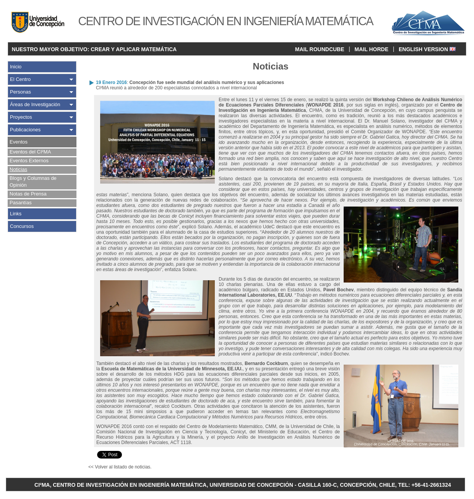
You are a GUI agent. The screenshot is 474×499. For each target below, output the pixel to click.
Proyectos (21, 117)
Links (15, 213)
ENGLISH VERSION (427, 49)
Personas (20, 92)
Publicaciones (25, 129)
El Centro (20, 79)
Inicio (15, 66)
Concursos (22, 226)
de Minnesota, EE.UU (218, 368)
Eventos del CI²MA (30, 152)
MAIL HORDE (371, 49)
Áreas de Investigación (35, 104)
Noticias (18, 169)
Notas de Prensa (28, 194)
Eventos (19, 142)
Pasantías (21, 202)
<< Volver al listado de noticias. (119, 467)
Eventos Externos (29, 160)
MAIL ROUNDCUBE (319, 49)
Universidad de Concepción (366, 110)
